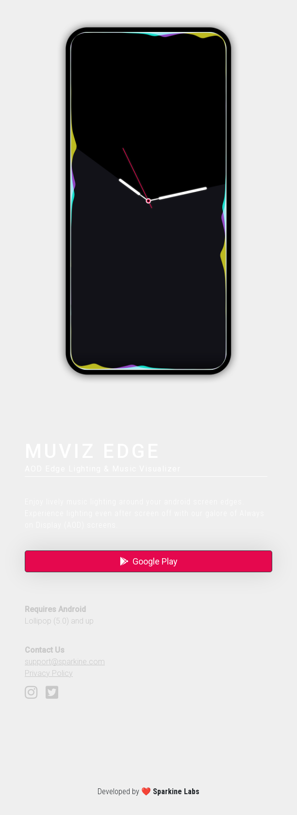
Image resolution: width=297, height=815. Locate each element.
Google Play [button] (149, 561)
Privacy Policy (49, 673)
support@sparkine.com (65, 661)
